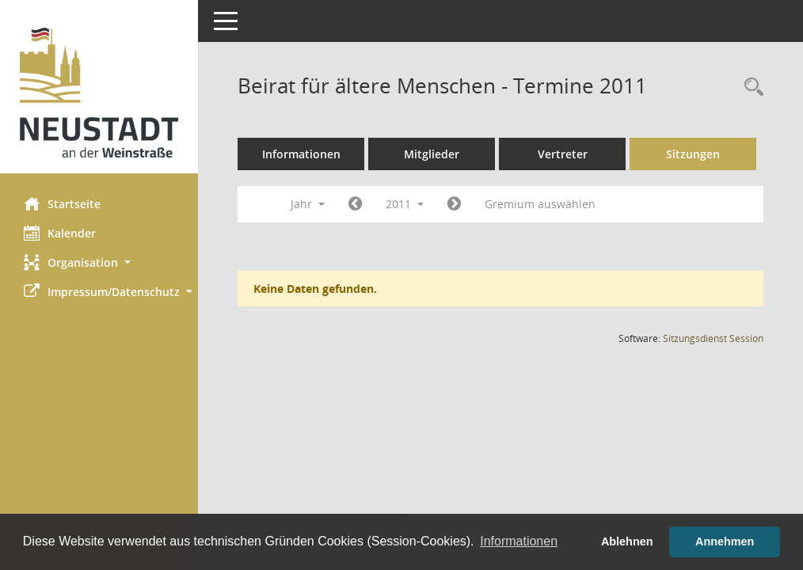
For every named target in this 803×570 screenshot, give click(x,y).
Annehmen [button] (724, 541)
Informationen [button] (519, 541)
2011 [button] (405, 203)
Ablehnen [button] (627, 541)
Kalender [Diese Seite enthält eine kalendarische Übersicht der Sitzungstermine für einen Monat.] (60, 233)
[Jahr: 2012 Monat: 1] (454, 204)
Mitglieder (431, 154)
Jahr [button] (308, 203)
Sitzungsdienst (713, 338)
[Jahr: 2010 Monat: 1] (355, 204)
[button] (99, 262)
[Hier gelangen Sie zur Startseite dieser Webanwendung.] (99, 93)
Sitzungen (693, 154)
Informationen (301, 154)
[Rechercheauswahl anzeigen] (749, 87)
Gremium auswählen (540, 203)
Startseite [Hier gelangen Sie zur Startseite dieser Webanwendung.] (62, 203)
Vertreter (563, 154)
